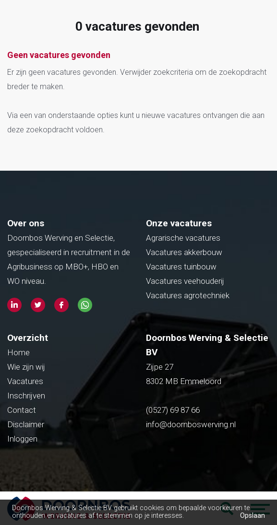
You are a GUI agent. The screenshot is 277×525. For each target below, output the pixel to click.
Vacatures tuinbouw (181, 266)
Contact (21, 410)
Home (18, 352)
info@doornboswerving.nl (191, 424)
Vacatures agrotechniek (187, 295)
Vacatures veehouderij (185, 281)
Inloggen (22, 438)
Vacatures (25, 381)
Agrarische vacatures (183, 238)
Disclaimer (25, 424)
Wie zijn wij (26, 367)
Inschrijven (26, 395)
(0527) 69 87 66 (174, 410)
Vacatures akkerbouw (184, 252)
